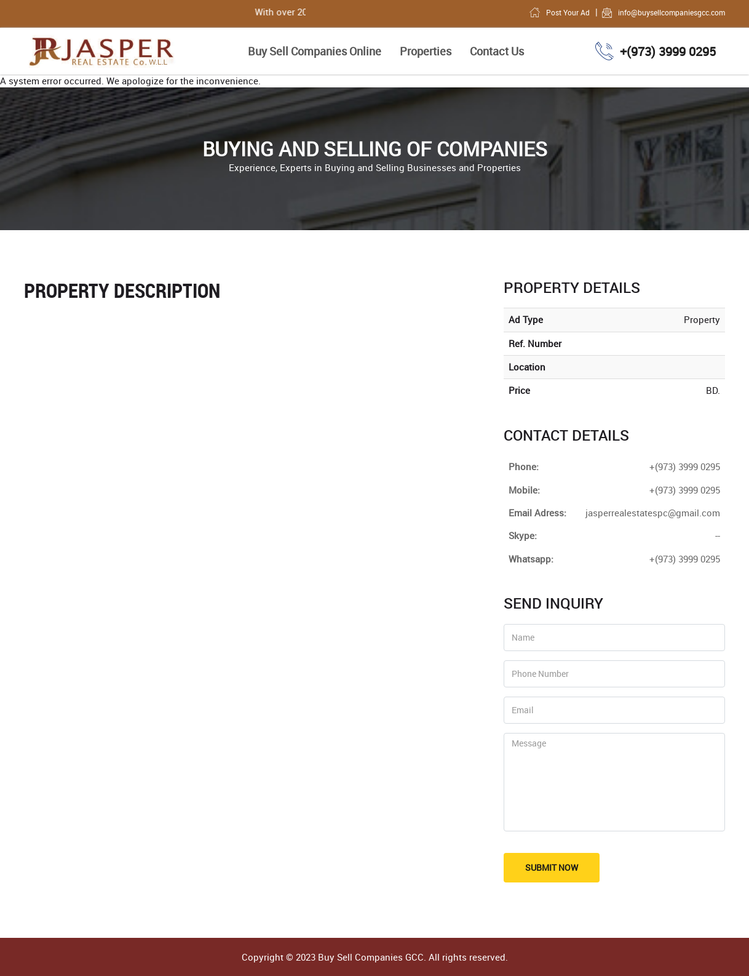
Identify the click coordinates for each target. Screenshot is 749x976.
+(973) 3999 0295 (684, 559)
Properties (425, 51)
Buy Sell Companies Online (314, 51)
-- (717, 535)
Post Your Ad (559, 12)
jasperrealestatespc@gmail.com (652, 512)
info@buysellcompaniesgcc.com (663, 12)
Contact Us (497, 51)
